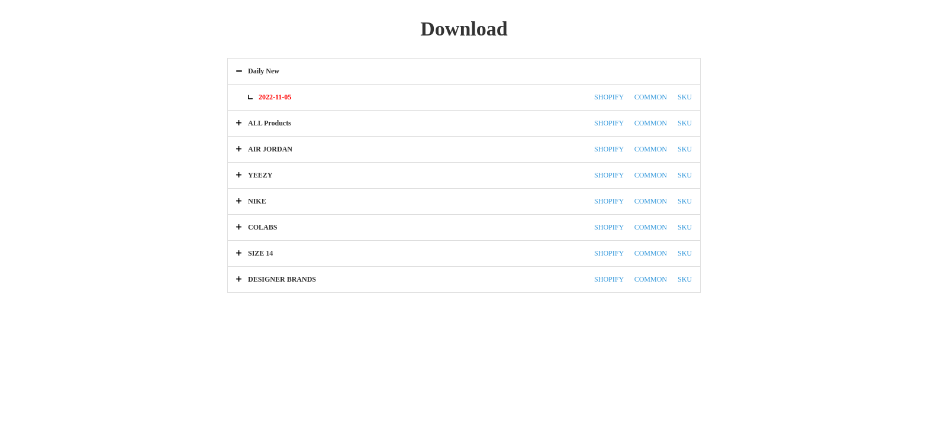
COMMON (650, 97)
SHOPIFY (609, 97)
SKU (685, 97)
